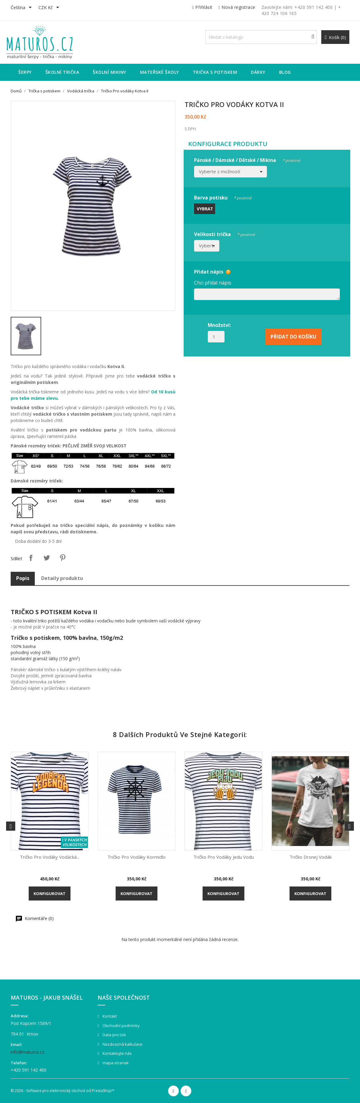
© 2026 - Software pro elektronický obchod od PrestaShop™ (62, 1090)
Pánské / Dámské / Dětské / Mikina (247, 159)
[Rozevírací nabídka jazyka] (22, 8)
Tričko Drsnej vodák (311, 857)
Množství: (219, 325)
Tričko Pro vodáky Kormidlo (136, 857)
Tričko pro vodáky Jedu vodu (223, 857)
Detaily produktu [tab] (62, 578)
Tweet (47, 558)
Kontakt (109, 1016)
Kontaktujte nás (117, 1053)
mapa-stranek (115, 1062)
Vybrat (205, 209)
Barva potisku (222, 197)
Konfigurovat (50, 893)
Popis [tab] (22, 578)
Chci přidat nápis (212, 282)
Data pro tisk (114, 1034)
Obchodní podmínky (121, 1025)
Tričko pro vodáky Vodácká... (49, 857)
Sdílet (31, 558)
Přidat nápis (208, 271)
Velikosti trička (224, 233)
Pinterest (62, 558)
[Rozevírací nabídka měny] (49, 8)
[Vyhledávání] (261, 37)
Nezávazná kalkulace (122, 1044)
